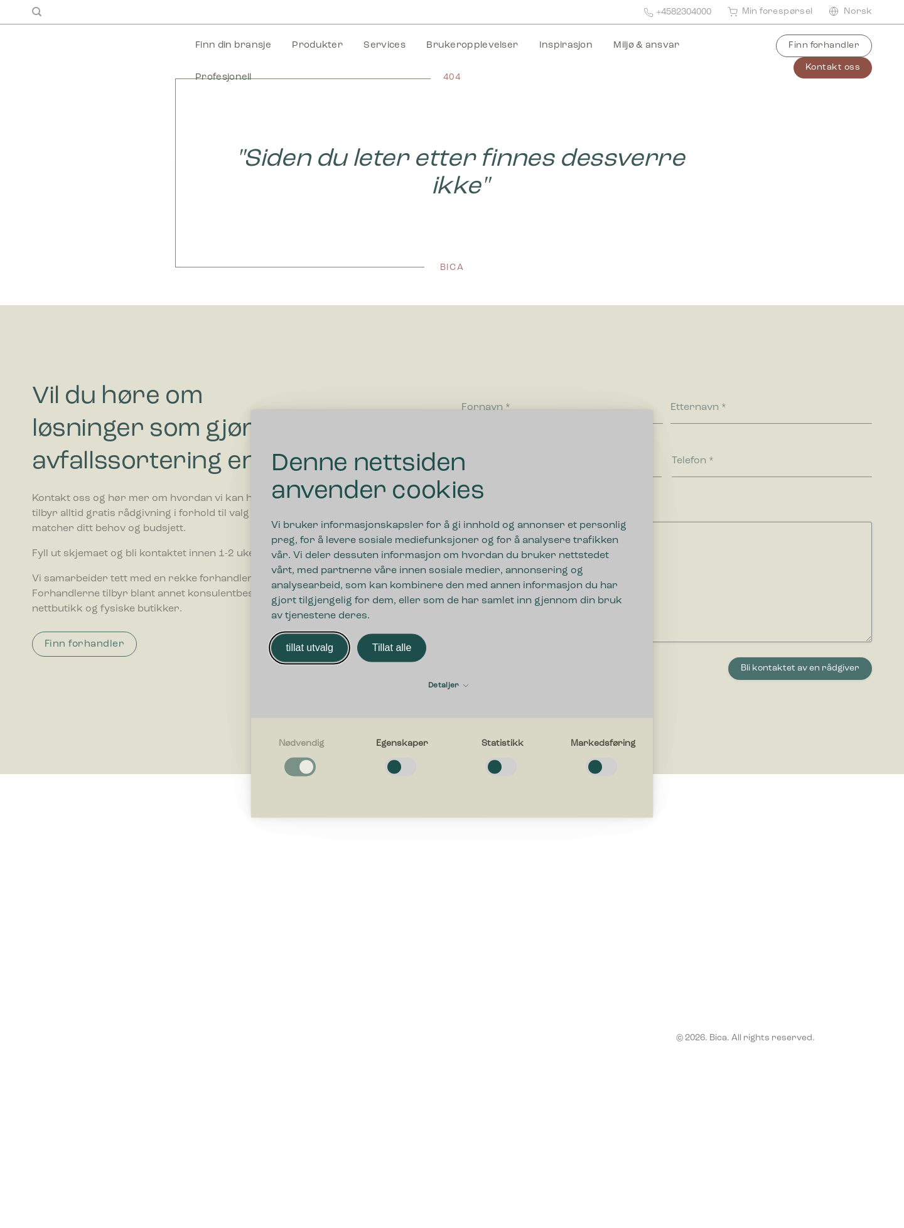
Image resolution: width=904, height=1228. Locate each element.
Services (384, 45)
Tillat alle (392, 647)
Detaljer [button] (448, 686)
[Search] (36, 12)
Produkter (317, 45)
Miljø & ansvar (646, 45)
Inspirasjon (566, 45)
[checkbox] (301, 758)
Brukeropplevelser (472, 45)
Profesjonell (223, 77)
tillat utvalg (309, 647)
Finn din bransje (233, 45)
